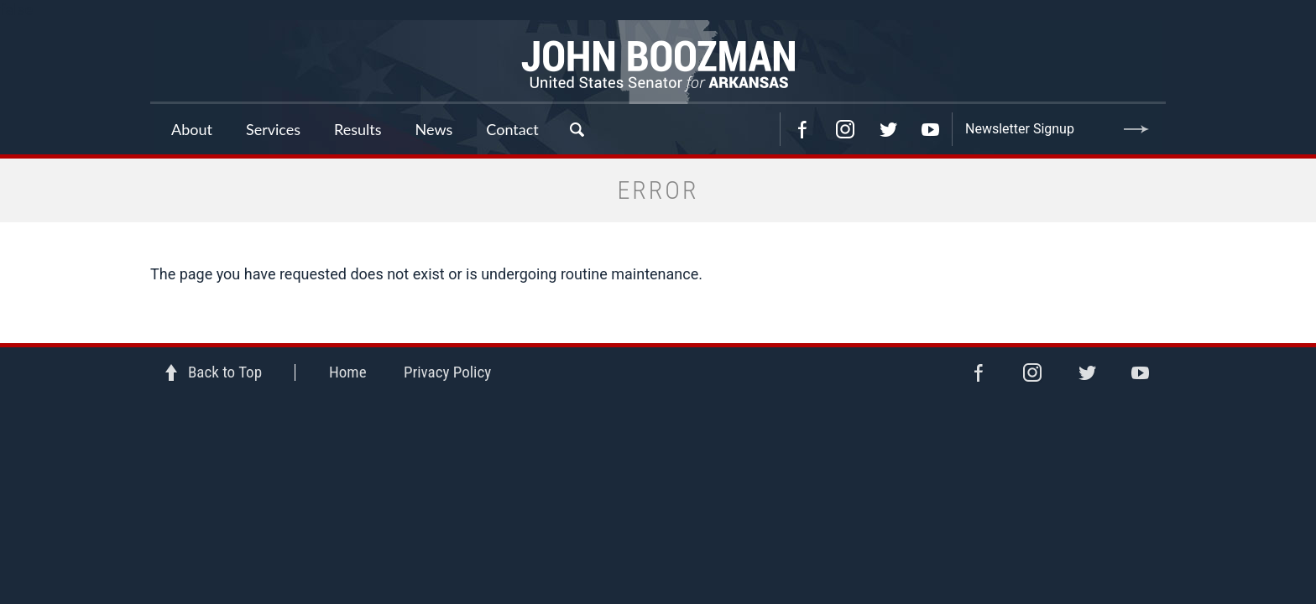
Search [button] (577, 129)
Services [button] (273, 129)
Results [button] (358, 129)
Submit (1136, 129)
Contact (512, 129)
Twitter (888, 129)
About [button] (191, 129)
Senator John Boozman (658, 62)
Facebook (802, 129)
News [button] (434, 129)
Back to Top (225, 372)
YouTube (931, 129)
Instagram (845, 129)
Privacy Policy (447, 372)
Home (348, 372)
